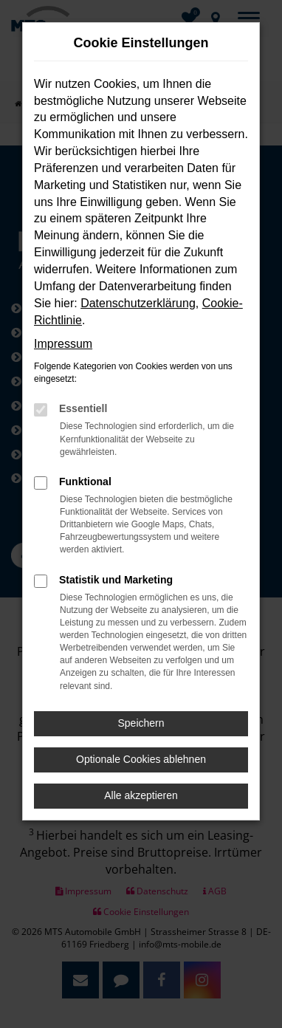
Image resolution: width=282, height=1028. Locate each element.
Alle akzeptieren (141, 795)
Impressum (63, 343)
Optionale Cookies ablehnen (141, 759)
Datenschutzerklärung (138, 303)
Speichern (140, 723)
